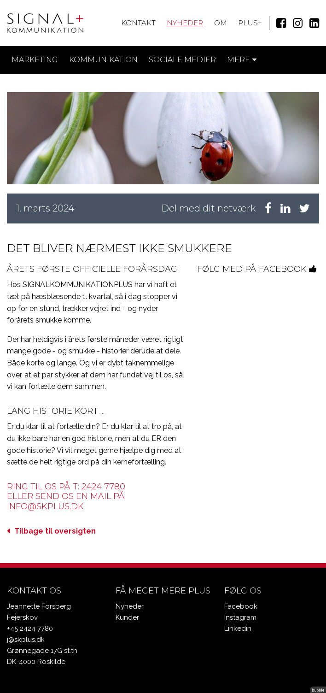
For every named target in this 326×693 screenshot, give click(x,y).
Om (220, 22)
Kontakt (138, 22)
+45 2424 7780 (30, 628)
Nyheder (185, 22)
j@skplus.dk (26, 639)
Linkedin (237, 628)
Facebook (240, 606)
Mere (241, 59)
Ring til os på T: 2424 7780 (66, 487)
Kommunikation (103, 59)
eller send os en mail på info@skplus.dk (66, 501)
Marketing (35, 59)
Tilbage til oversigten (55, 531)
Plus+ (250, 22)
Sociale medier (182, 59)
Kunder (127, 617)
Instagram (240, 617)
